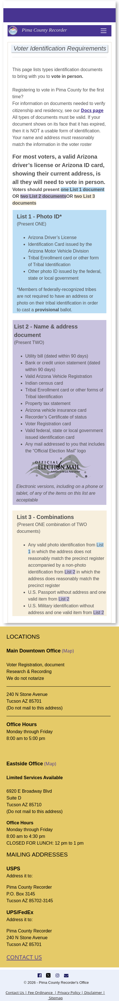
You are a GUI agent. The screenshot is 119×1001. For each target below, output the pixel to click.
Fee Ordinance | (41, 992)
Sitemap (55, 997)
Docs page (92, 110)
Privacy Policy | (70, 992)
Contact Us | (16, 992)
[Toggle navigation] (103, 31)
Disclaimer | (94, 992)
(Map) (68, 651)
